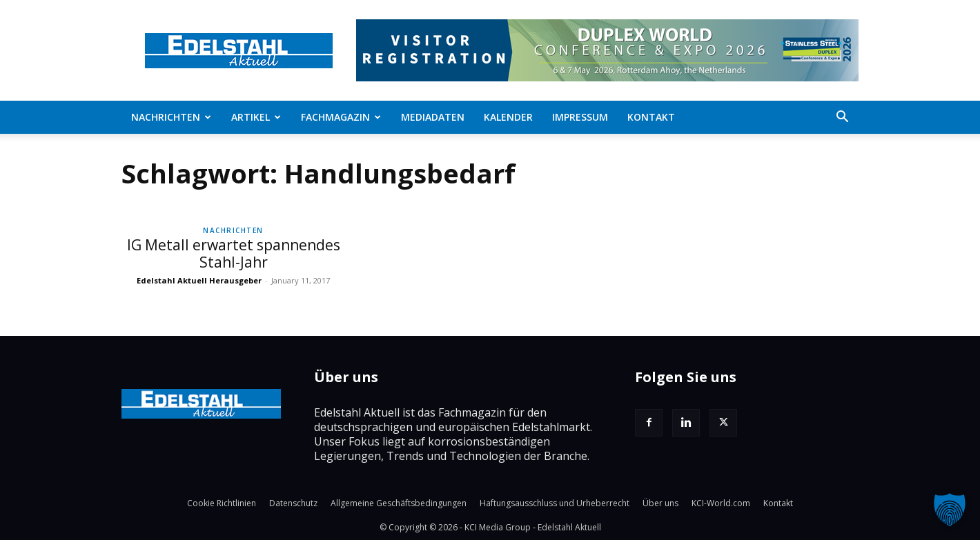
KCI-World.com (721, 503)
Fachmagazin (341, 116)
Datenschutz (293, 503)
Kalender (508, 116)
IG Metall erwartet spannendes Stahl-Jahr (233, 253)
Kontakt (651, 116)
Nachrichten (171, 116)
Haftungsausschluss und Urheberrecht (554, 503)
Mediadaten (432, 116)
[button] (842, 118)
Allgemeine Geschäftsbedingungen (399, 503)
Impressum (580, 116)
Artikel (256, 116)
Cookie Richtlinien (221, 503)
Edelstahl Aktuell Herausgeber (199, 280)
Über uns (660, 503)
